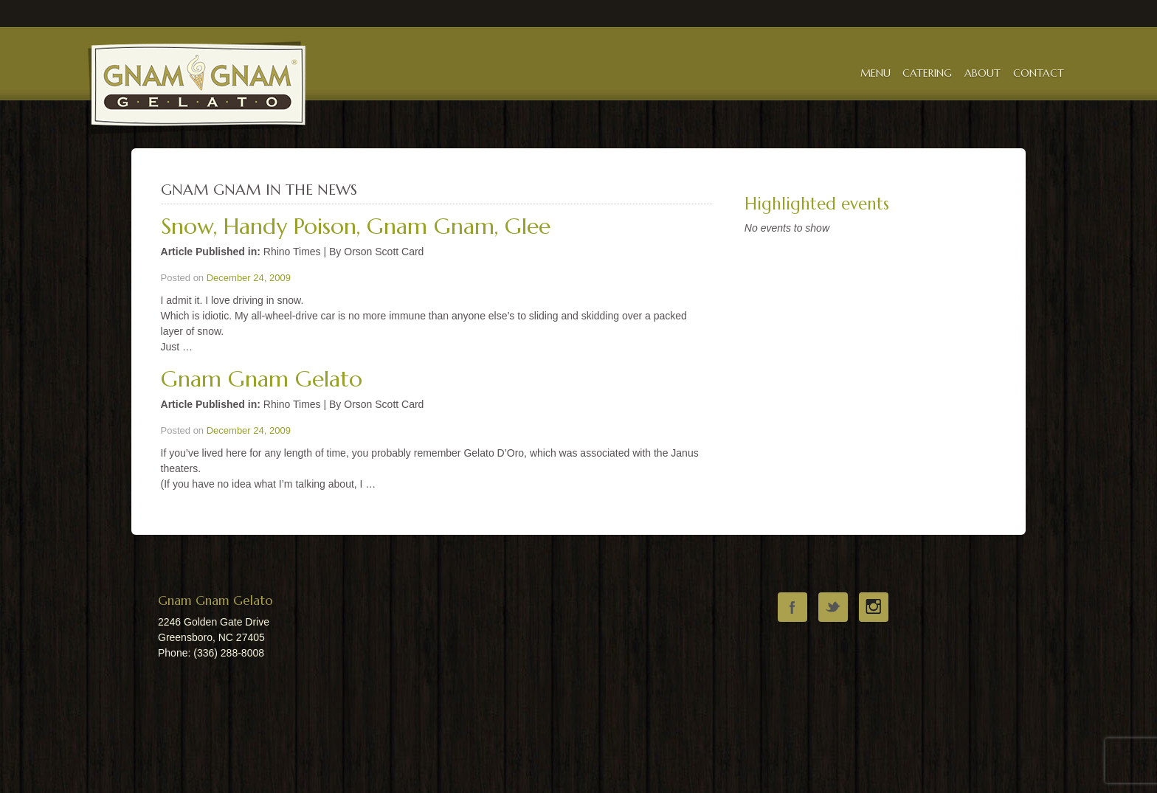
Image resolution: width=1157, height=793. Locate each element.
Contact (1038, 73)
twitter (833, 607)
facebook (792, 607)
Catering (927, 73)
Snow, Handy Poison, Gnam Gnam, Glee (355, 226)
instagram (873, 607)
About (982, 73)
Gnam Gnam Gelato (261, 378)
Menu (875, 73)
